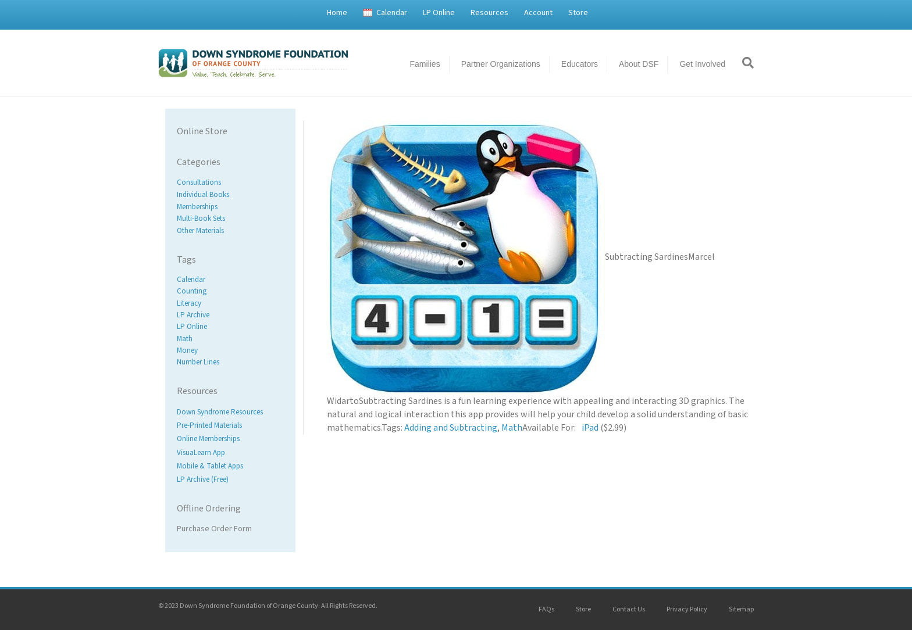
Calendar (391, 13)
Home (337, 13)
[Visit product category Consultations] (230, 183)
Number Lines (198, 362)
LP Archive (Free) (203, 479)
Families (425, 64)
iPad (590, 427)
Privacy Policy (687, 609)
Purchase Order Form (214, 529)
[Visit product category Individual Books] (230, 195)
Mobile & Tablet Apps (210, 466)
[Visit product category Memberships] (230, 207)
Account (538, 13)
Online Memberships (208, 439)
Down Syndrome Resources (220, 412)
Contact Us (628, 609)
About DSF (638, 64)
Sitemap (741, 609)
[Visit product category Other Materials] (230, 231)
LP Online (439, 13)
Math (185, 339)
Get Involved (702, 64)
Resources (489, 13)
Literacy (189, 303)
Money (187, 350)
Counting (191, 292)
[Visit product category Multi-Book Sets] (230, 219)
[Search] (744, 62)
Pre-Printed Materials (209, 426)
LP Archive (193, 315)
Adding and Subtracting (450, 427)
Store (578, 13)
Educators (579, 64)
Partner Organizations (500, 64)
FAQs (546, 609)
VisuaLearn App (201, 453)
